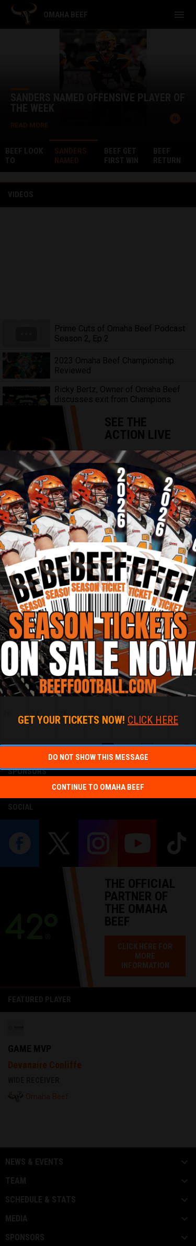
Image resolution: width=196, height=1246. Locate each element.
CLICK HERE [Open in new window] (153, 720)
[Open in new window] (98, 573)
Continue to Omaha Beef (98, 787)
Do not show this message (98, 757)
